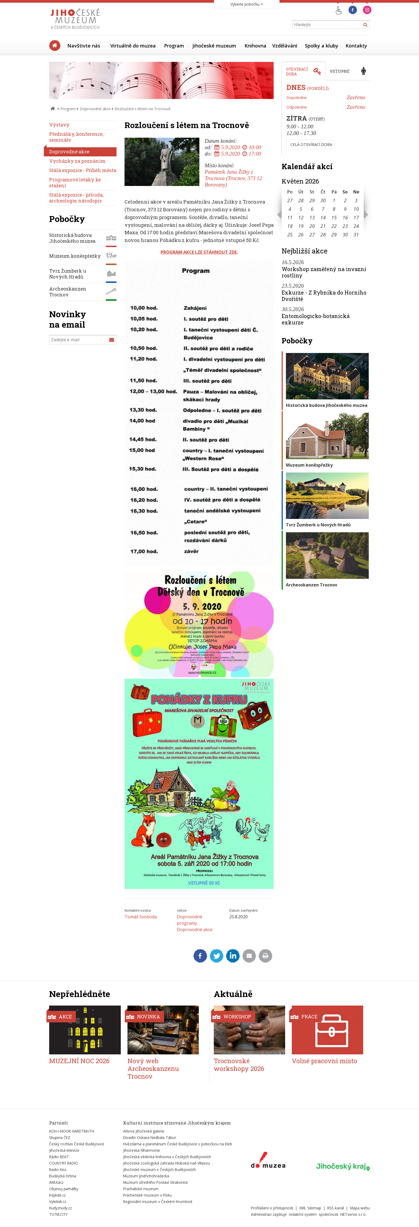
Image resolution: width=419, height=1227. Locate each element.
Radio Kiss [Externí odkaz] (58, 1169)
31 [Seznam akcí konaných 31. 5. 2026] (356, 234)
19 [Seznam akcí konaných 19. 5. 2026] (301, 226)
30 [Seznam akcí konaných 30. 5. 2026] (345, 234)
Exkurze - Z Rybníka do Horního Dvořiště (324, 295)
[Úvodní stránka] (76, 30)
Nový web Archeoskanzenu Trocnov (153, 1069)
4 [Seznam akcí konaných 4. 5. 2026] (290, 209)
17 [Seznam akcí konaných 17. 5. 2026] (356, 217)
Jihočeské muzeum (214, 45)
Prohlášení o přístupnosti (272, 1207)
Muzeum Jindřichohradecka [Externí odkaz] (146, 1175)
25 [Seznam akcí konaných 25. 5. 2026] (290, 234)
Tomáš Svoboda (141, 917)
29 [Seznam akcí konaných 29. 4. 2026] (312, 200)
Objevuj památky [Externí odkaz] (63, 1188)
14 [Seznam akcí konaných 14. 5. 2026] (323, 217)
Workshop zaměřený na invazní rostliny (324, 272)
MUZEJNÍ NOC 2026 (79, 1061)
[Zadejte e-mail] (83, 339)
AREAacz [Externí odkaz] (56, 1182)
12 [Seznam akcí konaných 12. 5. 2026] (301, 217)
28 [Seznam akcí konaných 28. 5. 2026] (323, 234)
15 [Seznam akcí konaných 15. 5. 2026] (334, 217)
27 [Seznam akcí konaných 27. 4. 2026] (290, 200)
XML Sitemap (310, 1207)
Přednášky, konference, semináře (76, 137)
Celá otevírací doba (311, 144)
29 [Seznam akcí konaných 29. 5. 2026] (334, 234)
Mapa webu (360, 1207)
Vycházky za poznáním (77, 161)
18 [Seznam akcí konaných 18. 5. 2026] (290, 226)
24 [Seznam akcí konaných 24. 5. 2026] (356, 226)
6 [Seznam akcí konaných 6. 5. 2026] (312, 209)
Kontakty (356, 45)
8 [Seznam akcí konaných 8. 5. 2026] (334, 209)
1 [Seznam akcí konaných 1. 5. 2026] (334, 200)
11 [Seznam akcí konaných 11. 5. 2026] (290, 217)
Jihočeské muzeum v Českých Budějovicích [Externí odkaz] (159, 1169)
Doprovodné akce (95, 108)
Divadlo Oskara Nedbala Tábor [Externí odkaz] (149, 1137)
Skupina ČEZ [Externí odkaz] (59, 1137)
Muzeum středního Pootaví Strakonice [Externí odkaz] (155, 1182)
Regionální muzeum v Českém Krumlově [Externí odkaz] (157, 1201)
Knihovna (255, 45)
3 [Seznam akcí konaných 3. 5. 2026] (356, 200)
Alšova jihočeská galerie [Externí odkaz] (143, 1131)
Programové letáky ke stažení (75, 183)
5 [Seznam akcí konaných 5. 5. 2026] (301, 209)
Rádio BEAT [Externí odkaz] (59, 1156)
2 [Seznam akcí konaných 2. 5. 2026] (345, 200)
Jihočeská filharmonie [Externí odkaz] (141, 1150)
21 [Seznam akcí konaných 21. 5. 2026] (323, 226)
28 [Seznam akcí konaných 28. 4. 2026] (301, 200)
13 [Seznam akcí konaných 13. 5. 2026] (312, 217)
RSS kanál (335, 1207)
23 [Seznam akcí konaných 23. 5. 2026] (345, 226)
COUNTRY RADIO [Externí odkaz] (63, 1163)
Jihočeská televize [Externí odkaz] (64, 1150)
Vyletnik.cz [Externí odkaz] (57, 1201)
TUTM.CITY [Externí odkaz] (58, 1214)
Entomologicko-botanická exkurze (316, 319)
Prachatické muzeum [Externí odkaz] (140, 1188)
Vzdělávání (284, 45)
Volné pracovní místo (324, 1061)
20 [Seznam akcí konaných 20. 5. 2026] (312, 226)
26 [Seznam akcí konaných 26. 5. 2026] (301, 234)
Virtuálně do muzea (133, 45)
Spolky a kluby (321, 45)
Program (174, 45)
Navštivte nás (83, 45)
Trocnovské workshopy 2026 (239, 1065)
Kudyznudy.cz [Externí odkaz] (60, 1207)
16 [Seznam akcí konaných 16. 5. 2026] (345, 217)
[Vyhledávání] (331, 24)
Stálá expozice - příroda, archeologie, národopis (76, 198)
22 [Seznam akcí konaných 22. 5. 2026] (334, 226)
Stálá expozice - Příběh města (82, 170)
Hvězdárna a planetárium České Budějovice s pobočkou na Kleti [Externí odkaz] (177, 1143)
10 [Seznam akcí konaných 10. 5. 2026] (356, 209)
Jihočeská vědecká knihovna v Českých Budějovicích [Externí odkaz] (167, 1156)
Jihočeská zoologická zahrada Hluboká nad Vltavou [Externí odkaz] (166, 1163)
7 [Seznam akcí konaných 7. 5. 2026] (323, 209)
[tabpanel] (326, 118)
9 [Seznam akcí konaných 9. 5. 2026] (345, 209)
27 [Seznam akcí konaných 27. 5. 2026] (312, 234)
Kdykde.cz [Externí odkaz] (57, 1195)
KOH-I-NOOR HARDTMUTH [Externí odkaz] (71, 1131)
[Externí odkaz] (268, 1161)
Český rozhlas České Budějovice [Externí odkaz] (76, 1143)
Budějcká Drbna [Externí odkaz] (62, 1175)
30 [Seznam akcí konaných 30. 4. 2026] (323, 200)
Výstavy (59, 125)
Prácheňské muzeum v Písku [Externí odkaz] (147, 1195)
